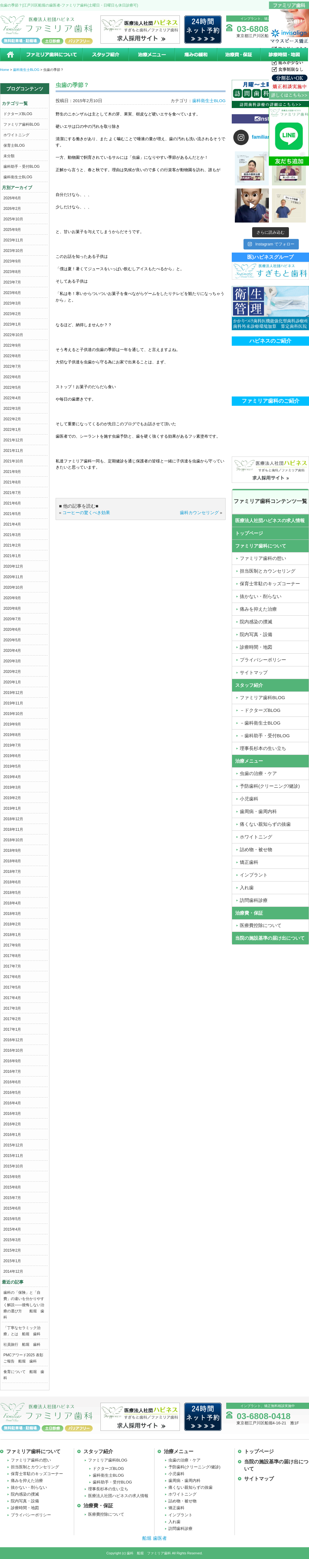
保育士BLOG (14, 145)
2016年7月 (12, 1071)
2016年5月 (12, 1092)
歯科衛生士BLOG (17, 177)
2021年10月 (13, 461)
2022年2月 (12, 419)
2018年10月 (13, 840)
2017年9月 (12, 945)
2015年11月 (13, 1156)
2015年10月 (13, 1166)
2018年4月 (12, 903)
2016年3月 (12, 1113)
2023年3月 (12, 303)
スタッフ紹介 (105, 54)
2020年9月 (12, 598)
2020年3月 (12, 661)
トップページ (249, 533)
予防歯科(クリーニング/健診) (194, 1467)
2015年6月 (12, 1208)
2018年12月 (13, 819)
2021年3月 (12, 535)
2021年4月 (12, 524)
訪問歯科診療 (180, 1528)
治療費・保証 (238, 54)
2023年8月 (12, 272)
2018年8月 (12, 861)
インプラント (180, 1515)
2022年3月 (12, 408)
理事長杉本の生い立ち (108, 1489)
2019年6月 (12, 756)
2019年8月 (12, 735)
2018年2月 (12, 924)
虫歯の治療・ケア (184, 1460)
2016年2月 (12, 1124)
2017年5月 (12, 987)
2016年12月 (13, 1040)
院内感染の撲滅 (25, 1494)
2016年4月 (12, 1103)
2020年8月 (12, 608)
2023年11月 (13, 240)
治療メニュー (151, 54)
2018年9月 (12, 850)
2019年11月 (13, 703)
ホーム (10, 54)
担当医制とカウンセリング (35, 1467)
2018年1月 (12, 935)
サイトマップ (259, 1478)
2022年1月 (12, 429)
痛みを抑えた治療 (27, 1480)
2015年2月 (12, 1250)
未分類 (9, 156)
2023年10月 (13, 251)
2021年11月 (13, 450)
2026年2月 (12, 208)
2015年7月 (12, 1198)
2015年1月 (12, 1261)
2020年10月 (13, 587)
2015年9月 (12, 1177)
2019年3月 (12, 787)
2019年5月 (12, 766)
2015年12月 (13, 1145)
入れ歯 (174, 1521)
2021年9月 (12, 472)
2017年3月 (12, 1008)
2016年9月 (12, 1061)
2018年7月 (12, 871)
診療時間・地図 (284, 54)
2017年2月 (12, 1019)
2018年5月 (12, 892)
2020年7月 (12, 619)
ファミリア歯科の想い (31, 1460)
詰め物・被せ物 (182, 1501)
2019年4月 (12, 777)
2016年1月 (12, 1134)
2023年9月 (12, 261)
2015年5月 (12, 1219)
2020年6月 (12, 629)
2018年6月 (12, 882)
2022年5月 (12, 387)
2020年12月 (13, 566)
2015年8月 (12, 1187)
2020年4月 (12, 650)
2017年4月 (12, 998)
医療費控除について (106, 1514)
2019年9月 (12, 724)
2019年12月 (13, 693)
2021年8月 (12, 482)
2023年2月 (12, 314)
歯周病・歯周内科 (184, 1480)
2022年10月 (13, 335)
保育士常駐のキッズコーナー (37, 1473)
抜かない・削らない (29, 1487)
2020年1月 (12, 682)
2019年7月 (12, 745)
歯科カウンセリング (199, 512)
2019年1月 (12, 808)
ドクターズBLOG (17, 114)
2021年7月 (12, 493)
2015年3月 (12, 1240)
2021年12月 (13, 440)
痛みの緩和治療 (196, 54)
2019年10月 (13, 714)
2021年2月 (12, 545)
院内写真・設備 (25, 1501)
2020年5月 (12, 640)
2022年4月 (12, 398)
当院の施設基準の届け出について (270, 938)
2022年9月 (12, 345)
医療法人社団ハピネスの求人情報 (270, 520)
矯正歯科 (176, 1507)
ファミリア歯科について (51, 54)
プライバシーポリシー (31, 1515)
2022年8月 (12, 356)
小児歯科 (176, 1473)
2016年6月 (12, 1082)
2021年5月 (12, 514)
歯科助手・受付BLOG (21, 166)
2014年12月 (13, 1271)
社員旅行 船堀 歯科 (21, 1344)
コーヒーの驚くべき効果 (86, 512)
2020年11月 (13, 577)
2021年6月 (12, 503)
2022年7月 (12, 366)
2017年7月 (12, 966)
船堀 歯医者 (154, 1538)
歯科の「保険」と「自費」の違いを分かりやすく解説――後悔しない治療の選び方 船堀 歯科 (23, 1304)
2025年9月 (12, 229)
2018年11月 (13, 829)
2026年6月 (12, 198)
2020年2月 (12, 671)
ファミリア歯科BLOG (21, 124)
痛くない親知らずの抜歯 (190, 1487)
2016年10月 (13, 1050)
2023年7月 (12, 282)
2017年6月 (12, 977)
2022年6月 (12, 377)
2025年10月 (13, 219)
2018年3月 (12, 914)
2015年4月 (12, 1229)
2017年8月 (12, 956)
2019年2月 (12, 798)
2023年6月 (12, 293)
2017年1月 (12, 1029)
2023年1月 (12, 324)
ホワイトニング (16, 135)
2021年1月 (12, 556)
